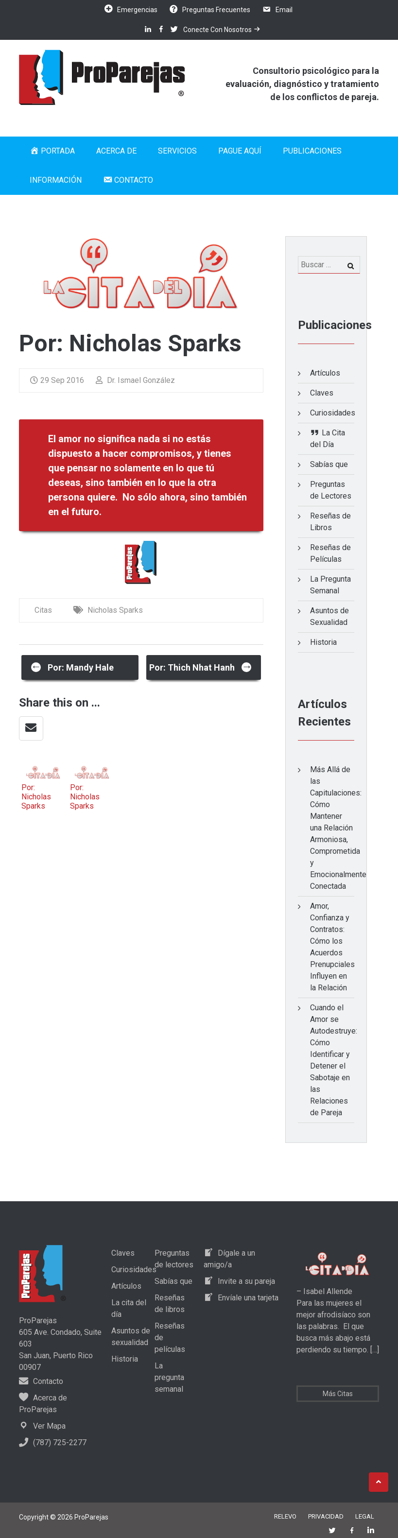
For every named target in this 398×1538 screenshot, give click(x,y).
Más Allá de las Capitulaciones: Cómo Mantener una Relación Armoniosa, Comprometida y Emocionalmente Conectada (338, 828)
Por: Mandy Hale (72, 666)
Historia (323, 642)
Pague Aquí (239, 151)
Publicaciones (312, 151)
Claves (321, 392)
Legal (364, 1516)
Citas (43, 610)
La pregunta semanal (169, 1377)
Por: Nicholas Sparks (36, 797)
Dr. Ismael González (135, 380)
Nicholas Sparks (115, 610)
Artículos (325, 373)
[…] (373, 1349)
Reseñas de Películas (330, 553)
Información (56, 180)
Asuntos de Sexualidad (329, 616)
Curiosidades (332, 412)
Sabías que (329, 464)
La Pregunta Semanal (330, 584)
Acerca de (116, 151)
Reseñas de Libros (330, 521)
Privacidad (326, 1516)
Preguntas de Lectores (330, 490)
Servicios (177, 151)
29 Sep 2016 (57, 380)
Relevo (285, 1516)
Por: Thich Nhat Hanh (200, 666)
